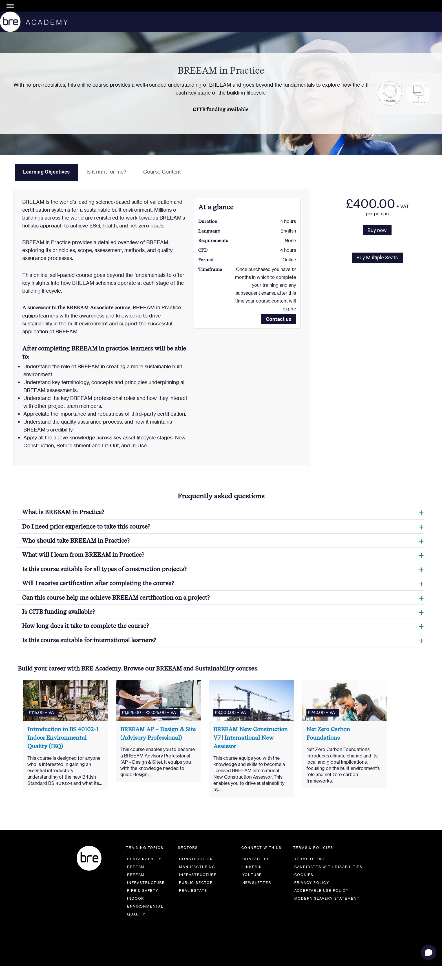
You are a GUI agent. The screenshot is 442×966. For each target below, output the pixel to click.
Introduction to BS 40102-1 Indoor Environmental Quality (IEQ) (62, 738)
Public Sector (196, 882)
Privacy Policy (311, 882)
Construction (196, 859)
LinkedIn (252, 867)
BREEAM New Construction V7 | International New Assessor (250, 738)
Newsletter (256, 882)
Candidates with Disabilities (328, 867)
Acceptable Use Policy (321, 890)
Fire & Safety (142, 890)
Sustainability (144, 859)
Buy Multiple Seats (377, 257)
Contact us (278, 319)
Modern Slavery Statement (327, 898)
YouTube (252, 875)
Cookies (304, 875)
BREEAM (136, 867)
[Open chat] (428, 952)
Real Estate (193, 890)
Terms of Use (310, 859)
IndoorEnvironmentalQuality (145, 906)
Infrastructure (197, 875)
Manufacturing (197, 867)
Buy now (377, 230)
